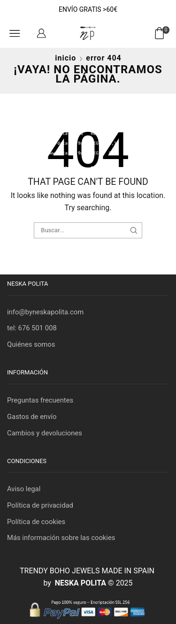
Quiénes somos (31, 344)
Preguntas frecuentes (40, 400)
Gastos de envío (31, 416)
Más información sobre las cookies (61, 537)
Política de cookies (36, 521)
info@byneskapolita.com (45, 312)
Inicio (65, 57)
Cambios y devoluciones (44, 433)
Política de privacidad (40, 505)
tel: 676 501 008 (32, 328)
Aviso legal (23, 489)
